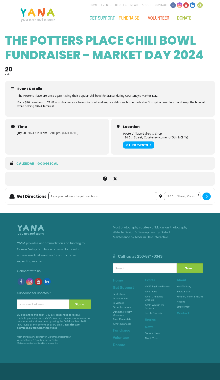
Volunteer (158, 17)
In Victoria (118, 302)
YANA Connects (122, 323)
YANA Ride (151, 291)
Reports (181, 301)
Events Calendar (153, 313)
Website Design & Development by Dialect (38, 340)
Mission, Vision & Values (190, 296)
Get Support (102, 17)
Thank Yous (151, 338)
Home (94, 4)
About (146, 4)
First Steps (119, 293)
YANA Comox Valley (51, 14)
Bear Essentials (122, 319)
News (134, 4)
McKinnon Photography (59, 336)
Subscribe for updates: (34, 293)
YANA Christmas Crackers (154, 298)
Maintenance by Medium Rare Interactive (37, 343)
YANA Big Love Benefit (157, 286)
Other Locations (122, 307)
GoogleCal (47, 164)
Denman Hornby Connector (122, 313)
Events (106, 4)
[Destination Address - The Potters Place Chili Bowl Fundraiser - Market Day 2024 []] (182, 196)
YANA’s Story (184, 286)
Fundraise (129, 17)
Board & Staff (184, 291)
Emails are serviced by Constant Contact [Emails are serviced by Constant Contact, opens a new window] (48, 326)
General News (152, 333)
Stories (121, 4)
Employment (183, 306)
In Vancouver (120, 298)
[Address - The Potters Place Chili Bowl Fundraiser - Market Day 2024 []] (102, 196)
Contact (161, 4)
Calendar (25, 164)
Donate (184, 17)
